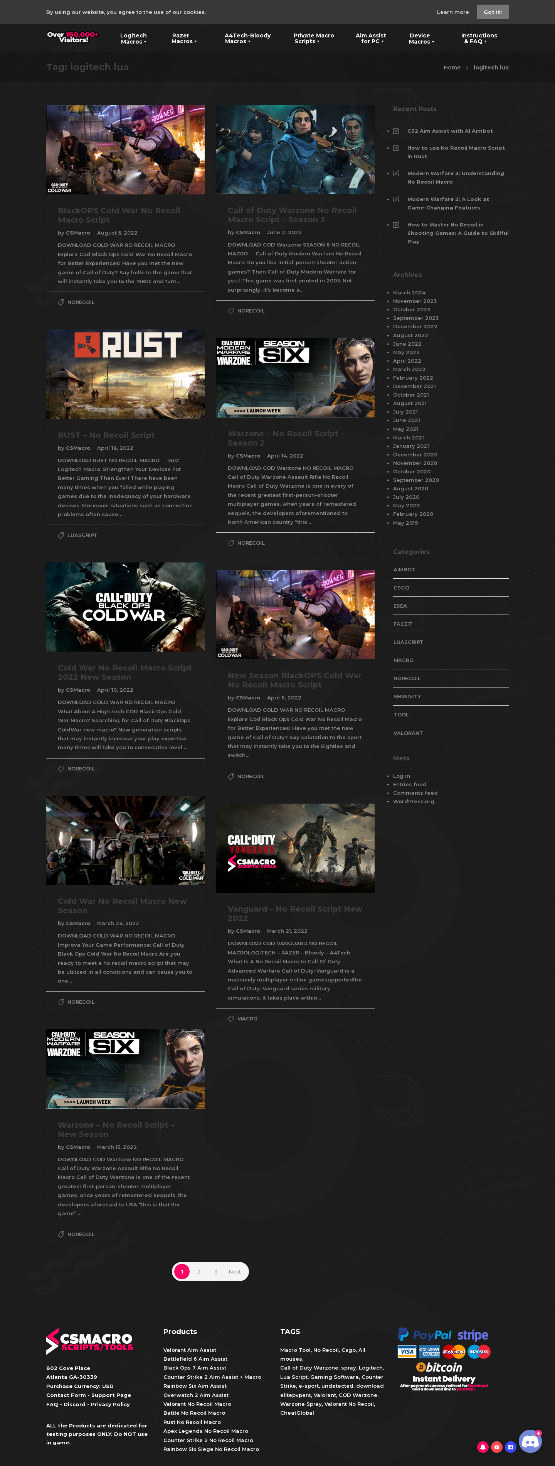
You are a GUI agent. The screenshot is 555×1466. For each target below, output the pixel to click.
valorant (408, 733)
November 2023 (415, 301)
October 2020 (412, 471)
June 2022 (407, 344)
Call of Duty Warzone (309, 1368)
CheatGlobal (297, 1413)
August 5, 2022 (117, 233)
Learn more (454, 12)
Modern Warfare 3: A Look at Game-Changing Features (448, 203)
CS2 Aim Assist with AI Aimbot (450, 131)
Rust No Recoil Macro (192, 1422)
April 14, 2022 (285, 456)
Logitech (371, 1368)
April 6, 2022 (284, 697)
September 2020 (416, 480)
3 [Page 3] (215, 1271)
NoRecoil (81, 302)
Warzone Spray (301, 1404)
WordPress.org (413, 801)
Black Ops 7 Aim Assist (194, 1368)
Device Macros (418, 38)
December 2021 (414, 386)
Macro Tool (295, 1350)
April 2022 (407, 361)
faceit (403, 624)
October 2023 (411, 309)
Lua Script (294, 1377)
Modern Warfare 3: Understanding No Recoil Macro (455, 177)
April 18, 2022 (115, 448)
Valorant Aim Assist (189, 1350)
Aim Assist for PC (366, 38)
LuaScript (82, 535)
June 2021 (406, 420)
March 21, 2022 (287, 931)
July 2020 (406, 497)
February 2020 (413, 514)
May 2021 (405, 429)
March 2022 (409, 369)
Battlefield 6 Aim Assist (195, 1359)
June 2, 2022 (284, 232)
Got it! (493, 12)
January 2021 (411, 446)
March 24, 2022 (118, 923)
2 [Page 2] (199, 1271)
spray (348, 1368)
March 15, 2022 (117, 1147)
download (370, 1386)
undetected (337, 1386)
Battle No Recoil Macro (194, 1413)
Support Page (111, 1395)
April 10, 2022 (115, 690)
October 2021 (411, 395)
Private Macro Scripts (308, 38)
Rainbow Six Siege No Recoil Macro (211, 1449)
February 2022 (413, 378)
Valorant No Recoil (348, 1404)
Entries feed (410, 784)
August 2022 (410, 335)
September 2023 (416, 318)
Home (452, 67)
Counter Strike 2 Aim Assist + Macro (212, 1377)
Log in (401, 776)
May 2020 (406, 505)
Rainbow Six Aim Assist (195, 1386)
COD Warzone (357, 1395)
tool (401, 714)
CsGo (401, 587)
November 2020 (415, 463)
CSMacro (79, 233)
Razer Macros (180, 38)
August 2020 (410, 488)
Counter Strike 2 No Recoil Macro (208, 1440)
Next (235, 1271)
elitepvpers (295, 1395)
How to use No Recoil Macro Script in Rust (456, 152)
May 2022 (406, 352)
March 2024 (409, 292)
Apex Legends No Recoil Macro (205, 1431)
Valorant (324, 1395)
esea (400, 606)
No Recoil (326, 1350)
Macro (247, 1018)
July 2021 (405, 412)
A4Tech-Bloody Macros (242, 38)
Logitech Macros (129, 38)
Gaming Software (334, 1377)
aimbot (404, 569)
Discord (75, 1404)
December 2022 (415, 326)
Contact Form (66, 1395)
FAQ (52, 1404)
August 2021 (410, 403)
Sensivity (407, 696)
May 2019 (405, 523)
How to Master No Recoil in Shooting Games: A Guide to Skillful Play (458, 233)
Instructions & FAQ (473, 38)
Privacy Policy (110, 1404)
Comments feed (415, 793)
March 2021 (408, 437)
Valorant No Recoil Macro (197, 1404)
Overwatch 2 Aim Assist (196, 1395)
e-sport (309, 1386)
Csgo (348, 1350)
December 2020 (415, 454)
